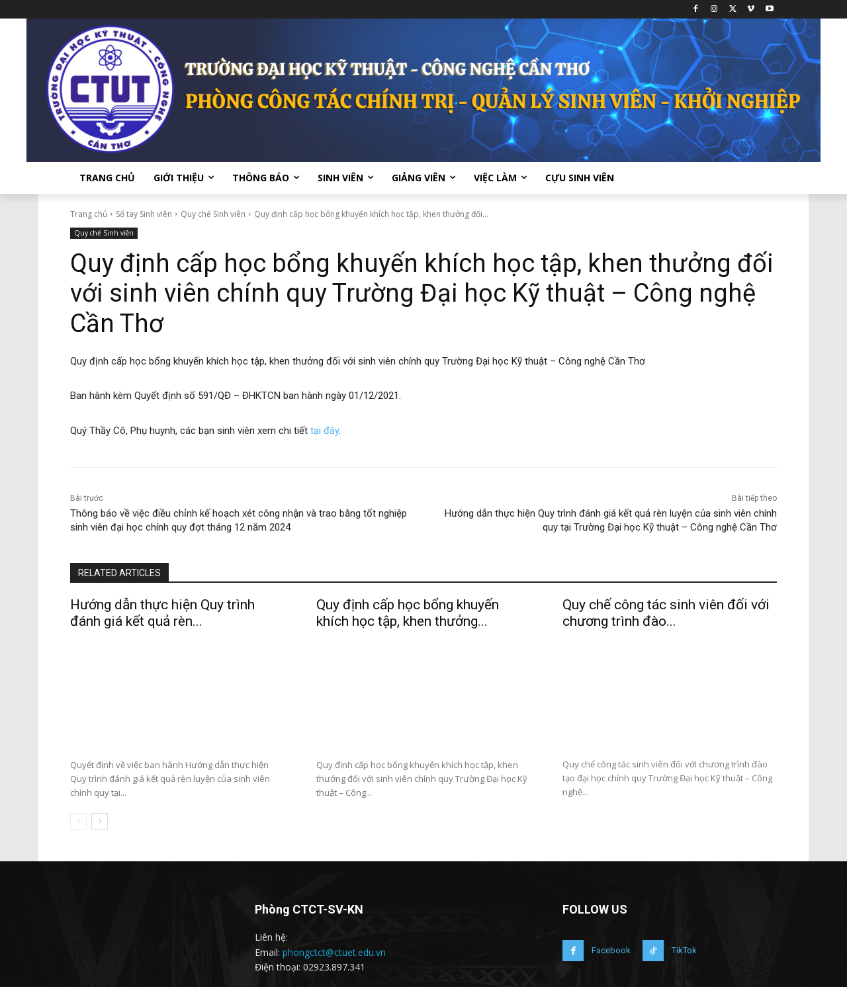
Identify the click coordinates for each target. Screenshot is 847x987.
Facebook (611, 950)
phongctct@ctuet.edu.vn (334, 951)
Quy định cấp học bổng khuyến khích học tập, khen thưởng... (407, 613)
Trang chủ (88, 214)
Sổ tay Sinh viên (144, 214)
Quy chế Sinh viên (213, 214)
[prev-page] (78, 820)
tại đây (324, 431)
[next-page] (99, 820)
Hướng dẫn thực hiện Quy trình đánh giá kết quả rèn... (162, 613)
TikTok (684, 950)
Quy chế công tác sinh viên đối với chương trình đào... (666, 613)
